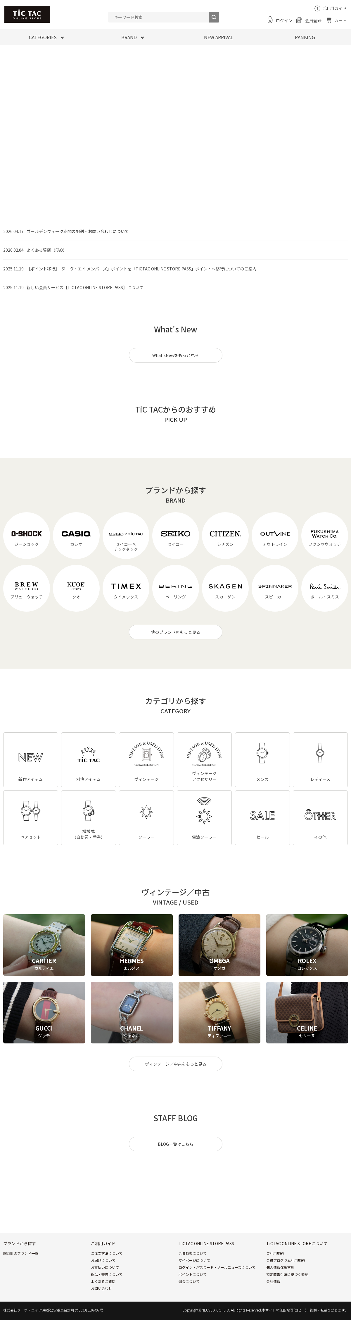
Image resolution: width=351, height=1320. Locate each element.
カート (340, 20)
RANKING (305, 37)
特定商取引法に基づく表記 (287, 1274)
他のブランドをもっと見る (175, 632)
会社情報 (273, 1281)
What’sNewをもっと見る (175, 355)
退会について (189, 1281)
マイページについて (194, 1260)
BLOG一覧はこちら (175, 1144)
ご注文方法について (106, 1253)
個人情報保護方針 (280, 1267)
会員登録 (313, 20)
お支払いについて (105, 1267)
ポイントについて (193, 1274)
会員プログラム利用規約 (285, 1260)
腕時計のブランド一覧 (20, 1253)
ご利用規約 (275, 1253)
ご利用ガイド (334, 8)
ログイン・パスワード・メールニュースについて (217, 1267)
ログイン (284, 20)
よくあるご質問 (103, 1281)
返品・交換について (106, 1274)
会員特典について (193, 1253)
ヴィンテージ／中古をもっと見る (175, 1064)
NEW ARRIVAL (218, 37)
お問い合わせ (101, 1288)
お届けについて (103, 1260)
